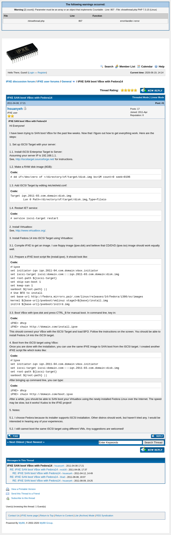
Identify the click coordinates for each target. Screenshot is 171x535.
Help (159, 66)
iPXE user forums (48, 81)
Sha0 (62, 477)
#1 (163, 103)
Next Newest (34, 442)
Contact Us (13, 515)
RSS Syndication (104, 515)
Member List (125, 66)
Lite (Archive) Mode (84, 515)
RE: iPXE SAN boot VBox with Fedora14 (34, 469)
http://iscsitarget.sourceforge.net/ (35, 159)
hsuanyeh (15, 108)
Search (106, 66)
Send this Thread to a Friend (25, 493)
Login (31, 72)
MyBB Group (46, 523)
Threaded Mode (140, 97)
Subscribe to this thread (23, 498)
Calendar (145, 66)
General (66, 81)
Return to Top (46, 515)
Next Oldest (16, 442)
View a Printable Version (23, 489)
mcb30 (63, 469)
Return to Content (64, 515)
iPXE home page (29, 515)
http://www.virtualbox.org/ (30, 230)
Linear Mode (157, 97)
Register (42, 72)
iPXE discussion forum (20, 81)
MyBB (22, 523)
